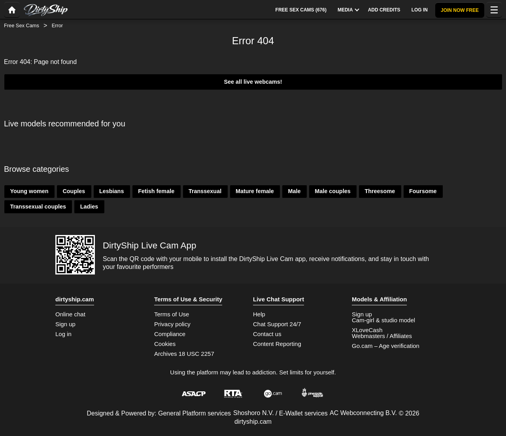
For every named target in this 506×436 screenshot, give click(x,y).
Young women (29, 191)
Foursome (423, 191)
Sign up (65, 324)
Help (259, 314)
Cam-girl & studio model (383, 320)
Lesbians (111, 191)
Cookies (165, 343)
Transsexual (205, 191)
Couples (73, 191)
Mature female (255, 191)
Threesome (379, 191)
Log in (63, 334)
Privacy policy (172, 324)
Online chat (70, 314)
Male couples (332, 191)
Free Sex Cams (21, 25)
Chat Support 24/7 (277, 324)
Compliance (169, 334)
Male (294, 191)
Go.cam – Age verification (385, 345)
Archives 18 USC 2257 (184, 353)
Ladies (89, 206)
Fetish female (156, 191)
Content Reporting (277, 343)
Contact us (267, 334)
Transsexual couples (38, 206)
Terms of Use (171, 314)
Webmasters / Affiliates (382, 336)
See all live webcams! (253, 82)
